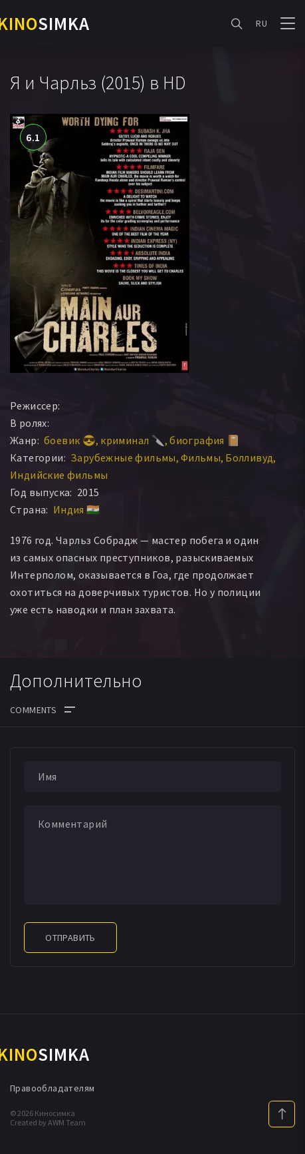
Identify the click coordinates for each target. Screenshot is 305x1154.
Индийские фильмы (59, 474)
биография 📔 (204, 440)
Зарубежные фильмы (123, 457)
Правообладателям (52, 1088)
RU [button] (261, 23)
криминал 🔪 (132, 440)
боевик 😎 (70, 440)
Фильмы (201, 457)
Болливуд (249, 457)
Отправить (70, 938)
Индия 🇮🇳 (76, 509)
